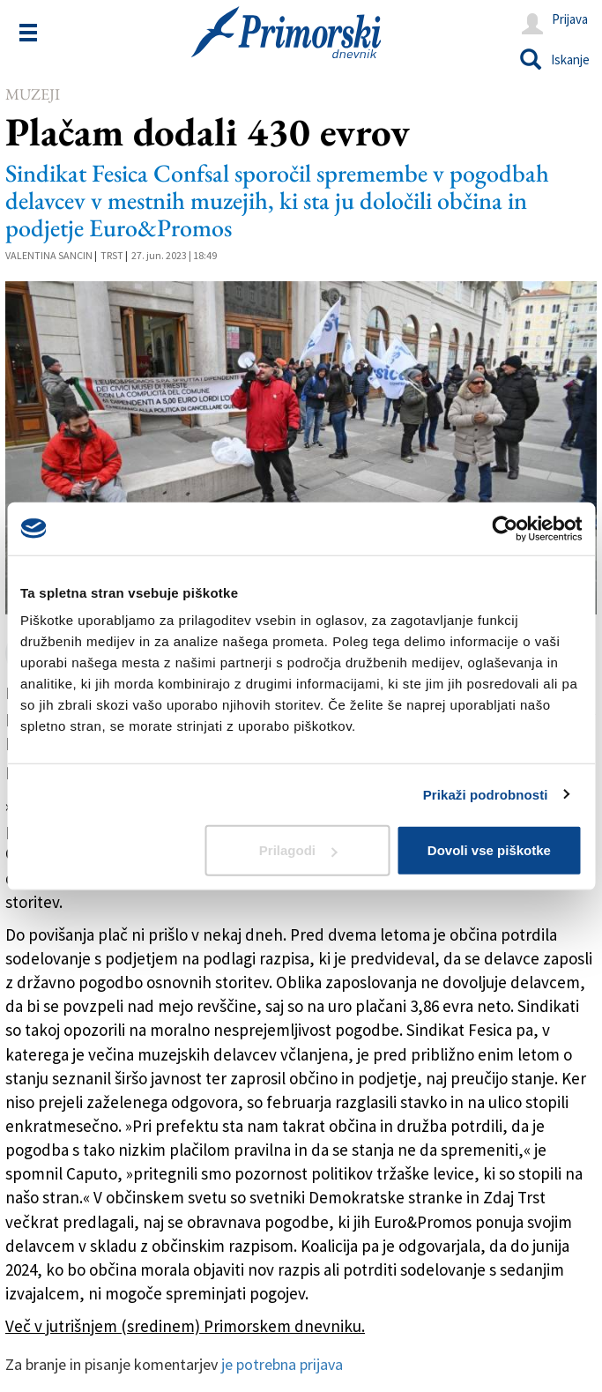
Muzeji (32, 94)
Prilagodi (298, 850)
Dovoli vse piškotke (489, 850)
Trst (111, 255)
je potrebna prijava (282, 1364)
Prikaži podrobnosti (485, 793)
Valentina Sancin (49, 255)
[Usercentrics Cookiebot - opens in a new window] (504, 528)
